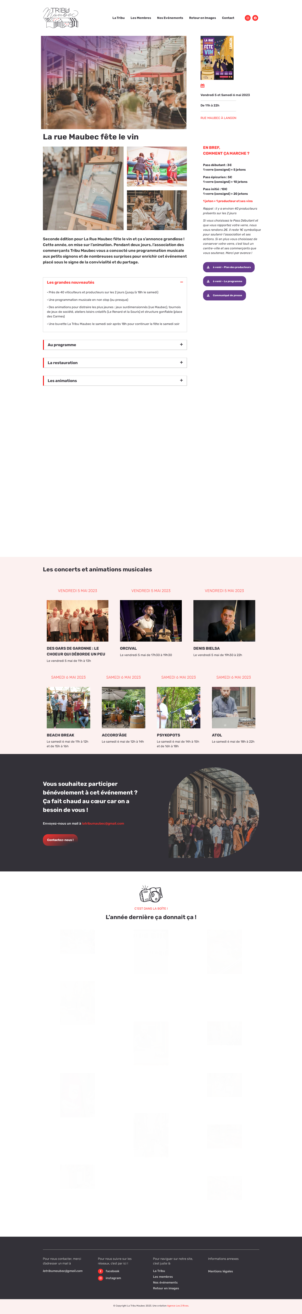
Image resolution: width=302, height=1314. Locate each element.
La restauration (63, 362)
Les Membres (141, 18)
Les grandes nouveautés (70, 282)
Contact (228, 18)
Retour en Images (202, 18)
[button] (115, 282)
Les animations (62, 380)
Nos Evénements (170, 18)
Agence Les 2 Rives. (178, 1305)
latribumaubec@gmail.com (103, 823)
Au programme (62, 344)
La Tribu (118, 18)
